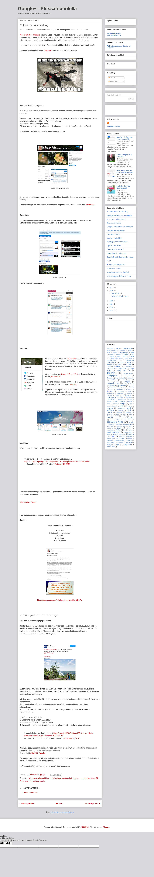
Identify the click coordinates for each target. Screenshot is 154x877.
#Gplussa (110, 348)
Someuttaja (24, 781)
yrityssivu (127, 444)
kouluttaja (129, 389)
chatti (124, 356)
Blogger (126, 354)
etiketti (129, 362)
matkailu (129, 397)
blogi (132, 354)
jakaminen (122, 386)
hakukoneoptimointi (112, 382)
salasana (119, 412)
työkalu (130, 430)
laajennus (120, 394)
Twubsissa (90, 205)
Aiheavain (33, 778)
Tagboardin (71, 359)
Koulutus (110, 392)
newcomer (116, 403)
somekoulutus (120, 418)
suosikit (118, 424)
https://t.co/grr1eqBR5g (33, 462)
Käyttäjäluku (110, 393)
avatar (132, 352)
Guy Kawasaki (120, 378)
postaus (110, 408)
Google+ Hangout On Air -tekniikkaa (120, 227)
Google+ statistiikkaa (114, 238)
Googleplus (112, 376)
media (130, 399)
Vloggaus (122, 436)
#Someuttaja (48, 462)
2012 (112, 310)
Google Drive (122, 368)
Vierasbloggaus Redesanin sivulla (119, 276)
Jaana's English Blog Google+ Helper (120, 257)
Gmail (109, 366)
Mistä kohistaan (120, 401)
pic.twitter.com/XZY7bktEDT (52, 736)
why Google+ (120, 438)
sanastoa (109, 414)
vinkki (112, 436)
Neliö (108, 403)
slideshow (124, 416)
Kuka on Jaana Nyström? (116, 264)
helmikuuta (116, 293)
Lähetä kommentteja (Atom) (62, 812)
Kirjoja (111, 389)
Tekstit (112, 78)
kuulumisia (121, 391)
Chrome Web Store (116, 358)
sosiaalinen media (37, 781)
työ (124, 430)
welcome (129, 436)
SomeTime (130, 418)
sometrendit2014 (115, 420)
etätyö (119, 364)
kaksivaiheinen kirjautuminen (117, 388)
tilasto (119, 428)
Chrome (131, 356)
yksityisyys (120, 442)
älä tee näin (111, 447)
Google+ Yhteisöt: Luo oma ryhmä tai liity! (125, 138)
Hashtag (76, 778)
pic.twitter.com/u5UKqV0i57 (78, 462)
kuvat (129, 392)
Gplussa (109, 378)
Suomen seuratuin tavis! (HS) (117, 212)
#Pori (56, 462)
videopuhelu (130, 434)
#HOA (118, 348)
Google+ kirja (127, 373)
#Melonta (28, 736)
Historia (132, 384)
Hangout (127, 382)
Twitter (118, 430)
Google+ (112, 373)
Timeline (128, 428)
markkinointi (85, 778)
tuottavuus (110, 430)
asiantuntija (124, 352)
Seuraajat (110, 416)
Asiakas (115, 352)
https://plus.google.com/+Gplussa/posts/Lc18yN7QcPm (59, 600)
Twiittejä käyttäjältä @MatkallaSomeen (114, 34)
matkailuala (110, 399)
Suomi (111, 424)
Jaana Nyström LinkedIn (115, 249)
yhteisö (109, 440)
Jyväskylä (131, 386)
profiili (129, 408)
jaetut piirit (112, 386)
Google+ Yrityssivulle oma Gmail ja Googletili (125, 171)
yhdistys (129, 438)
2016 (112, 291)
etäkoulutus (110, 364)
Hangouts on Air (113, 384)
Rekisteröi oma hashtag (119, 296)
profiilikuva (110, 410)
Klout (109, 261)
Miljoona (109, 401)
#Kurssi (84, 733)
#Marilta (42, 753)
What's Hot (110, 438)
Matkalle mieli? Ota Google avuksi (123, 187)
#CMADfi (34, 753)
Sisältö (117, 416)
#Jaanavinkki (127, 348)
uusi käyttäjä (113, 432)
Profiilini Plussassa (114, 268)
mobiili (130, 401)
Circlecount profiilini (114, 223)
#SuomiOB (55, 377)
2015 (112, 301)
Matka (121, 397)
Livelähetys (127, 395)
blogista (112, 356)
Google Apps (128, 366)
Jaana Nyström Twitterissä (116, 253)
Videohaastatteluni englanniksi (118, 272)
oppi (131, 403)
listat (117, 395)
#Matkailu (72, 384)
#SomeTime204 (111, 350)
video (108, 434)
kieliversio (131, 388)
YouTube (129, 442)
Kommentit (113, 81)
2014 (112, 304)
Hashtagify (48, 50)
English (122, 362)
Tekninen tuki (121, 426)
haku (113, 380)
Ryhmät (109, 412)
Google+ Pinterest (113, 234)
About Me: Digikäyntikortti (116, 219)
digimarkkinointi (44, 778)
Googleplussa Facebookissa (117, 242)
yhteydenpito (110, 442)
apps (129, 350)
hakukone (126, 380)
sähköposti (110, 426)
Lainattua (129, 393)
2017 (112, 287)
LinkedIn (109, 395)
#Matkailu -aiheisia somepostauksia (120, 215)
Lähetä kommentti (30, 793)
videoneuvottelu (118, 434)
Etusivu (59, 803)
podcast (130, 406)
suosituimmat (127, 424)
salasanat (128, 412)
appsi (108, 352)
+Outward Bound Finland (70, 374)
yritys (117, 444)
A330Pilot (85, 827)
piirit (121, 406)
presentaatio (120, 408)
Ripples (121, 410)
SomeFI (94, 778)
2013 (112, 307)
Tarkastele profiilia (113, 126)
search (117, 414)
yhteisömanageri (119, 440)
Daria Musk (128, 358)
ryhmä (129, 410)
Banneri (111, 354)
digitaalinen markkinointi (62, 778)
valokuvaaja (128, 432)
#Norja (90, 733)
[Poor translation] (8, 843)
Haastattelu (131, 378)
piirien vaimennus (112, 406)
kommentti (119, 390)
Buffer (118, 356)
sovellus (131, 422)
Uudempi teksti (27, 803)
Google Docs (111, 368)
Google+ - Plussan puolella (47, 8)
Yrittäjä (109, 444)
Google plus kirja (123, 370)
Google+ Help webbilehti (116, 230)
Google (117, 366)
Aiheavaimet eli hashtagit (30, 35)
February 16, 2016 (62, 464)
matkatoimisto (122, 399)
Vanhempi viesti (92, 803)
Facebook (127, 364)
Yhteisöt (129, 440)
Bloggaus (118, 354)
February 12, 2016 (71, 738)
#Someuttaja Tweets (28, 502)
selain (124, 414)
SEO (130, 414)
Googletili (127, 376)
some (130, 416)
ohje (123, 403)
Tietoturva (110, 428)
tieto (130, 426)
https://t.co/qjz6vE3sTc (62, 733)
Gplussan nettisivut (114, 246)
